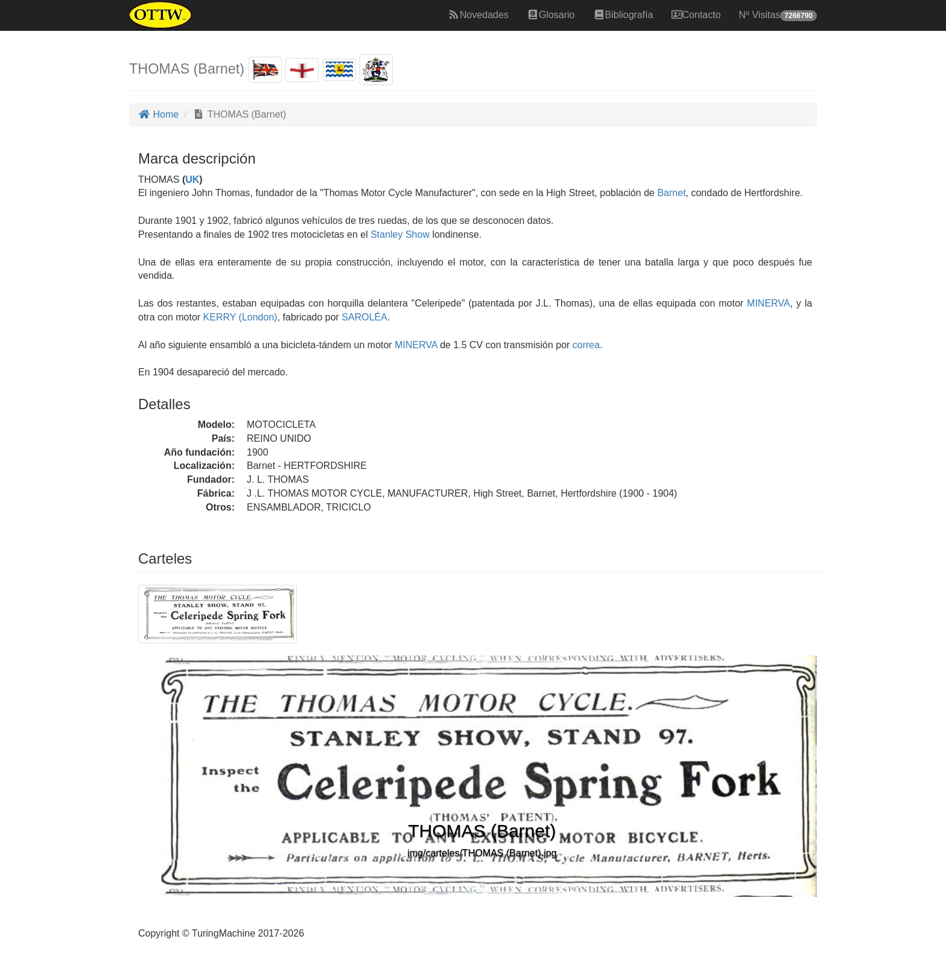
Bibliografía (623, 15)
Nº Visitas (778, 15)
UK (192, 179)
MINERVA (766, 303)
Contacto (696, 15)
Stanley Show (400, 234)
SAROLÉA (363, 317)
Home (158, 114)
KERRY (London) (238, 317)
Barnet (671, 193)
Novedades (478, 15)
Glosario (551, 15)
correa (586, 345)
